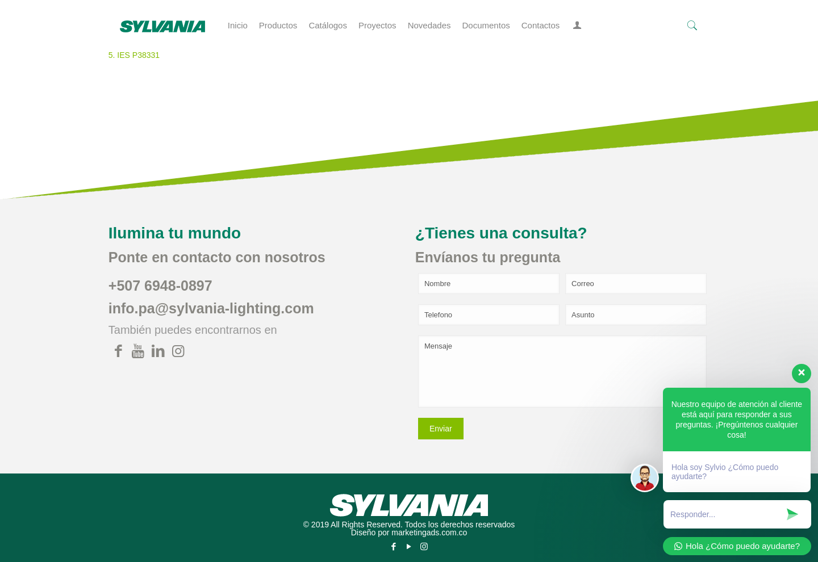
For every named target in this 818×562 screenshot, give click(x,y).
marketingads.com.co (429, 532)
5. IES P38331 (134, 55)
